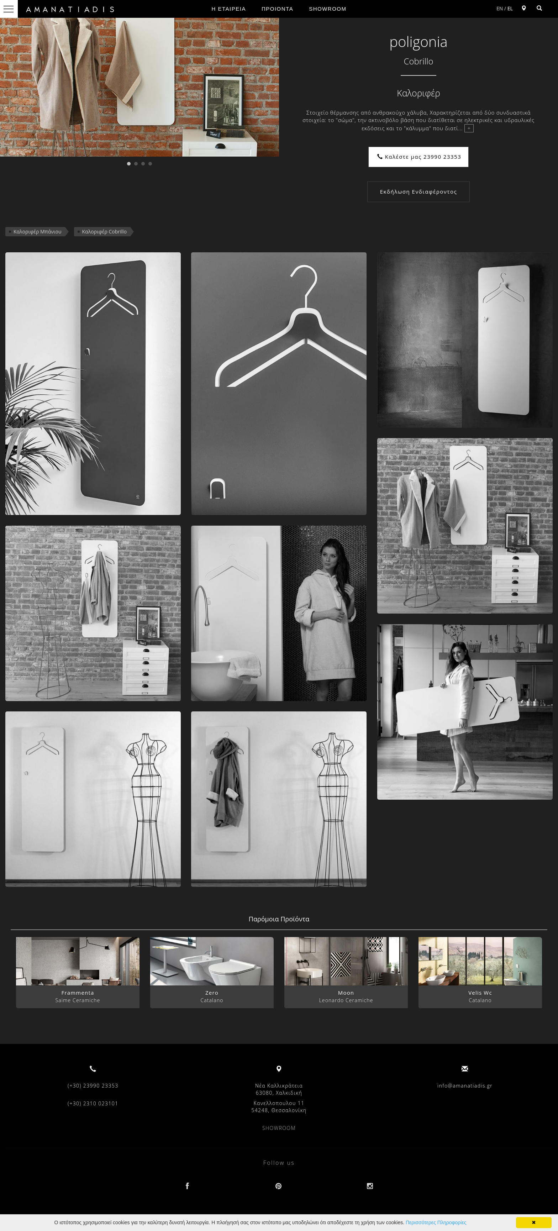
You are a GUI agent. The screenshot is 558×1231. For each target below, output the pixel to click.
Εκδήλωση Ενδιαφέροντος (418, 191)
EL (510, 8)
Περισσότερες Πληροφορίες (436, 1222)
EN (499, 8)
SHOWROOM (327, 9)
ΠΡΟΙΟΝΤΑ (277, 9)
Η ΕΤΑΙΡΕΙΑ (229, 9)
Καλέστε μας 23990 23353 (419, 156)
